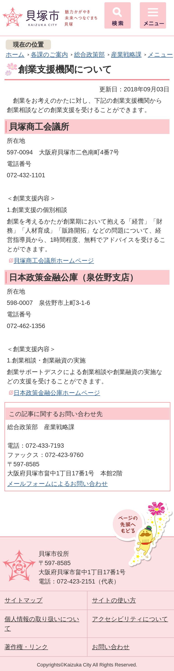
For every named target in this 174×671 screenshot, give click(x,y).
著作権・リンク (26, 646)
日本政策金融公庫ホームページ (57, 392)
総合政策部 (89, 54)
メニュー (160, 54)
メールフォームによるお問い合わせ (57, 483)
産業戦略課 (126, 54)
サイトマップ (24, 600)
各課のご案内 (49, 54)
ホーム (15, 54)
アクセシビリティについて (130, 618)
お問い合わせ (111, 646)
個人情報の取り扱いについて (42, 623)
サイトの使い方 (114, 600)
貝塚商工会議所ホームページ (54, 260)
